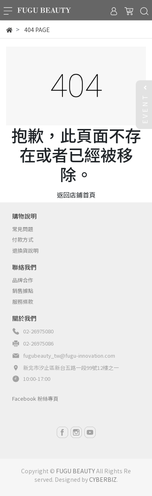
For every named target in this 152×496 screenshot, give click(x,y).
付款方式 (22, 239)
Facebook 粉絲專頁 (35, 398)
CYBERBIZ (103, 479)
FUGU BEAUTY (75, 471)
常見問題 (22, 229)
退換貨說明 (25, 250)
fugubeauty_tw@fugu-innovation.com (69, 355)
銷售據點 (22, 290)
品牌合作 (22, 280)
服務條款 (22, 301)
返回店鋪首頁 (76, 195)
